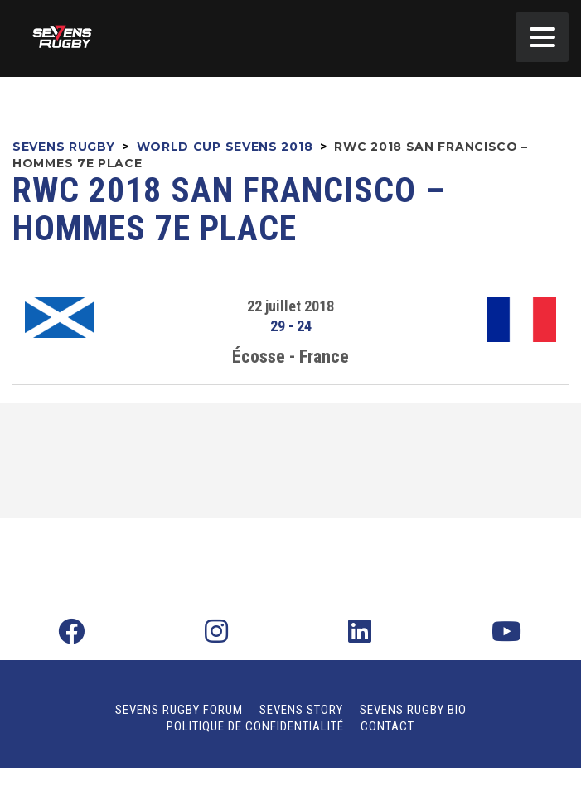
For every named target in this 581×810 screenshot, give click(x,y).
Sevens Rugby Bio (413, 709)
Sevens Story (301, 709)
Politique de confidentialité (255, 726)
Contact (387, 726)
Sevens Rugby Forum (179, 709)
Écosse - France (290, 356)
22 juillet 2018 (290, 306)
